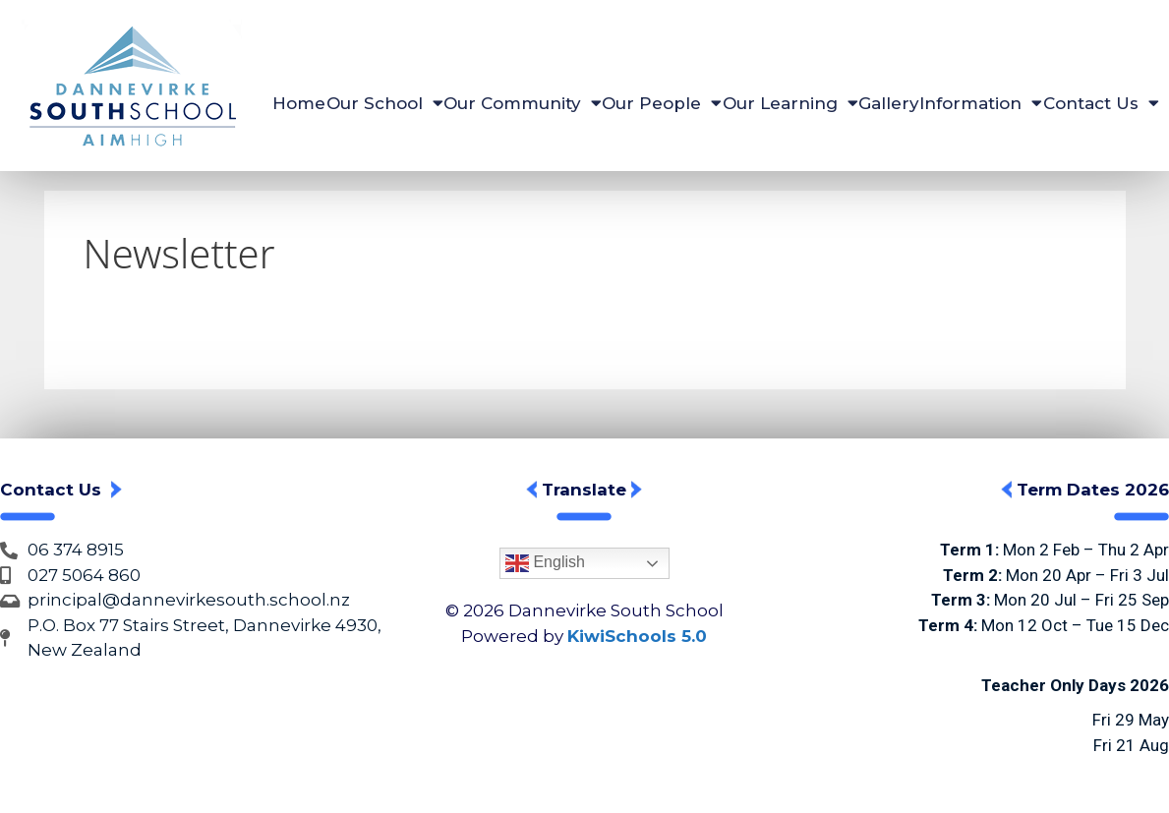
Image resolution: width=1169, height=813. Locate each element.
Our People (662, 103)
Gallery (888, 103)
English (545, 563)
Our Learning (790, 103)
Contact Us (1101, 103)
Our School (384, 103)
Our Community (522, 103)
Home (298, 103)
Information (980, 103)
